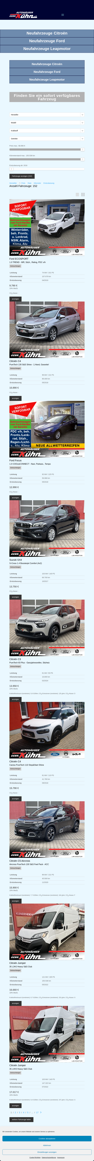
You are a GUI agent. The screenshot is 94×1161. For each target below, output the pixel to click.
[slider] (83, 149)
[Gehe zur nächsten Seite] (41, 1112)
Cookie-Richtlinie (35, 1157)
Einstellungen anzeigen (46, 1152)
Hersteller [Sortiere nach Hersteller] (13, 183)
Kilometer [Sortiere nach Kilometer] (37, 183)
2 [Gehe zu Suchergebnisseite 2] (15, 1112)
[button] (82, 115)
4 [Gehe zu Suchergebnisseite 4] (23, 1112)
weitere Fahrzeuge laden (21, 1119)
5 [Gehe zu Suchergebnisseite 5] (27, 1112)
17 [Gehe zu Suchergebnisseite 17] (37, 1112)
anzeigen (15, 299)
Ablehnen (47, 1145)
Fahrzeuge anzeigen (22, 176)
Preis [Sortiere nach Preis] (23, 183)
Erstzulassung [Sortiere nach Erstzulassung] (48, 183)
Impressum (61, 1157)
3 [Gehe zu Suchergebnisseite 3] (19, 1112)
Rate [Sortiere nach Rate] (29, 183)
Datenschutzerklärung (49, 1157)
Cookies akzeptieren (47, 1139)
